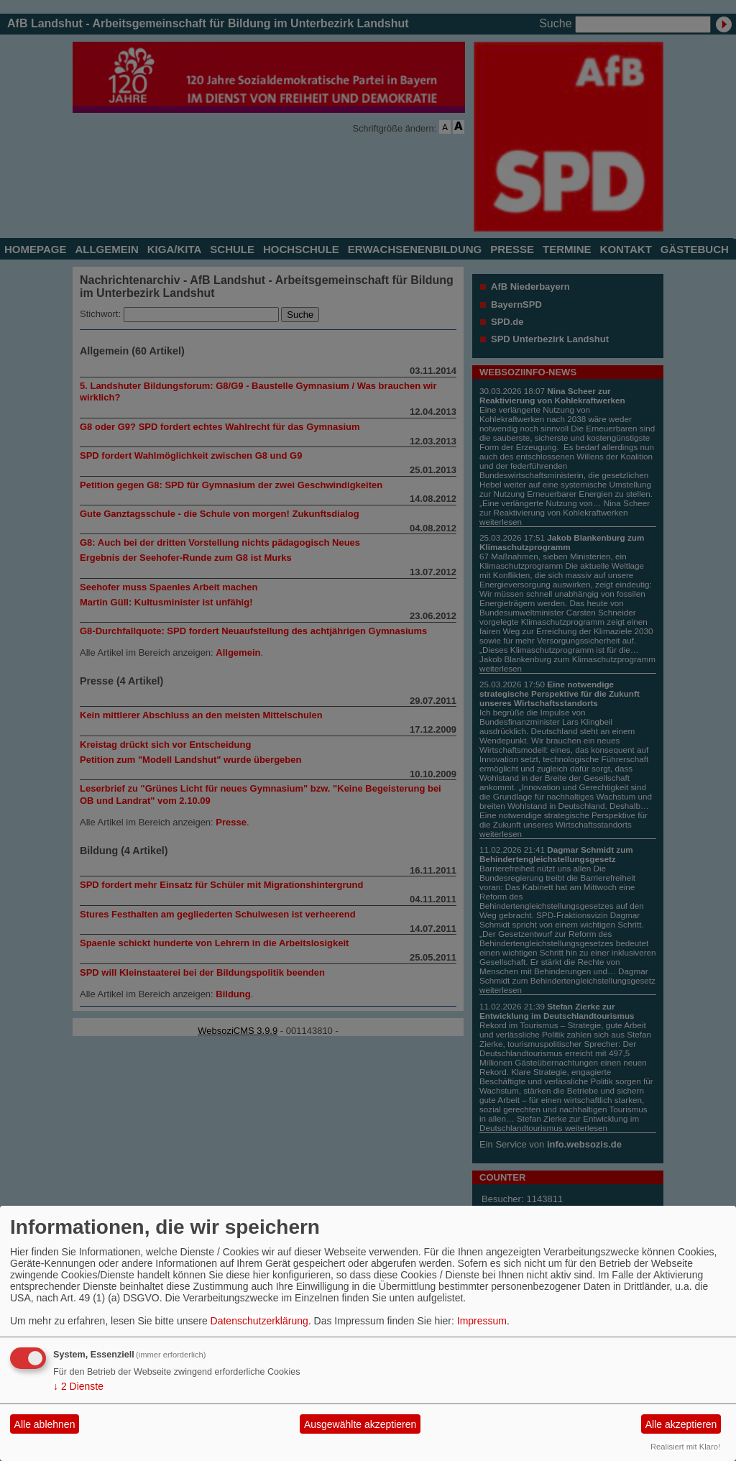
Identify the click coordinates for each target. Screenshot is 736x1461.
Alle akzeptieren (681, 1424)
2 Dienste (78, 1386)
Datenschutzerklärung (259, 1321)
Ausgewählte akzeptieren (360, 1424)
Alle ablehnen (44, 1424)
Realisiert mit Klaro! (685, 1446)
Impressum (482, 1321)
